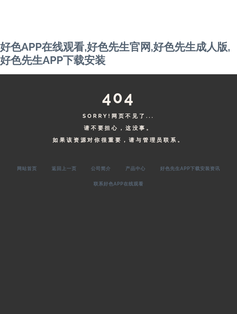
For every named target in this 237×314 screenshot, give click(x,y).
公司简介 (101, 168)
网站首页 (27, 168)
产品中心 (135, 168)
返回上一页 (64, 168)
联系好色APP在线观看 (118, 183)
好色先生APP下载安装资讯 (190, 168)
